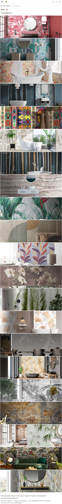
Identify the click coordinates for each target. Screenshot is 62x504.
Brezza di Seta (4, 377)
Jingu (2, 332)
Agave (2, 491)
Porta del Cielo (4, 423)
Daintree (3, 400)
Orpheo (3, 468)
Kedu (2, 309)
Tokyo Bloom (4, 354)
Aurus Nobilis (4, 445)
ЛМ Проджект (18, 502)
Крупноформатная (41, 495)
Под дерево (27, 495)
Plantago (3, 218)
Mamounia (3, 127)
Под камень (34, 495)
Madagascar (4, 150)
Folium (2, 264)
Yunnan (3, 173)
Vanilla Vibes (4, 195)
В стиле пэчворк (20, 495)
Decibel (3, 241)
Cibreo (2, 82)
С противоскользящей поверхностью (9, 498)
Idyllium (3, 36)
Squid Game (4, 59)
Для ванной (7, 495)
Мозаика (13, 495)
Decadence (4, 286)
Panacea (3, 105)
